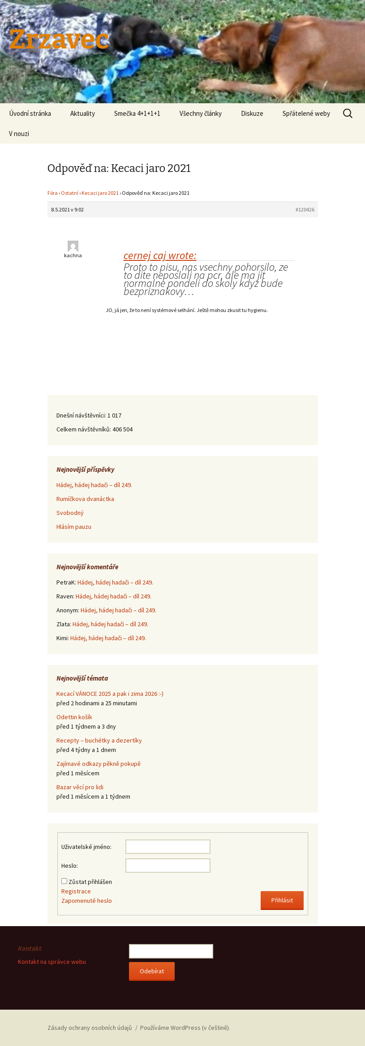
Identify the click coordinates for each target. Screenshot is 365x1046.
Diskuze (252, 113)
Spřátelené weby (306, 113)
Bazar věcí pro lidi (79, 787)
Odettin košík (74, 717)
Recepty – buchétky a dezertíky (99, 740)
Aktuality (82, 113)
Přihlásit (282, 900)
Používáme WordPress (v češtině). (185, 1028)
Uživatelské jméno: (86, 847)
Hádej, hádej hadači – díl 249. (94, 485)
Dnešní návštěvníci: (81, 415)
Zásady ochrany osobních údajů (89, 1028)
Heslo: (69, 865)
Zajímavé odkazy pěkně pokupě (98, 764)
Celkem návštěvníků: (84, 429)
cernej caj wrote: (160, 255)
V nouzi (19, 133)
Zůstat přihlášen (90, 882)
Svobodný (70, 513)
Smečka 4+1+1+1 (137, 113)
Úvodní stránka (30, 113)
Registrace (76, 891)
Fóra (52, 192)
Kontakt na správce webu (52, 962)
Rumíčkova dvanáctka (85, 499)
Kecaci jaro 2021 (100, 192)
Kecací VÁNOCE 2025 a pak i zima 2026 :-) (109, 694)
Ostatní (69, 192)
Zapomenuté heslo (86, 901)
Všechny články (201, 113)
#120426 (305, 209)
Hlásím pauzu (73, 527)
